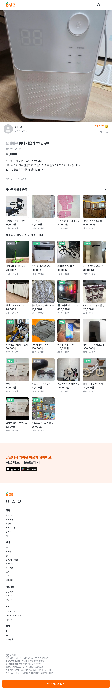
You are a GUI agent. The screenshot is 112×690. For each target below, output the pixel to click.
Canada (10, 611)
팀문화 (8, 523)
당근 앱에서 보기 (56, 683)
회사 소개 (9, 515)
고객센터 (9, 639)
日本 (9, 620)
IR (7, 631)
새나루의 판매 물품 (56, 189)
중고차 (8, 555)
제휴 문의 (9, 596)
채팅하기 (9, 580)
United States (13, 615)
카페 (7, 576)
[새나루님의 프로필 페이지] (8, 129)
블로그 (8, 532)
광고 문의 (9, 600)
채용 (7, 536)
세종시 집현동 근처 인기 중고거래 (56, 235)
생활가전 (9, 148)
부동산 (8, 551)
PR (7, 635)
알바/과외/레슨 (12, 560)
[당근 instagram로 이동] (13, 501)
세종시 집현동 (21, 131)
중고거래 (9, 547)
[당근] (10, 5)
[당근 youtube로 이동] (19, 501)
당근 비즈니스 (11, 592)
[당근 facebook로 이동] (7, 501)
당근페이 (9, 519)
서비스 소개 (10, 528)
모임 (7, 572)
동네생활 (9, 568)
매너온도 (104, 132)
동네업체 (9, 564)
